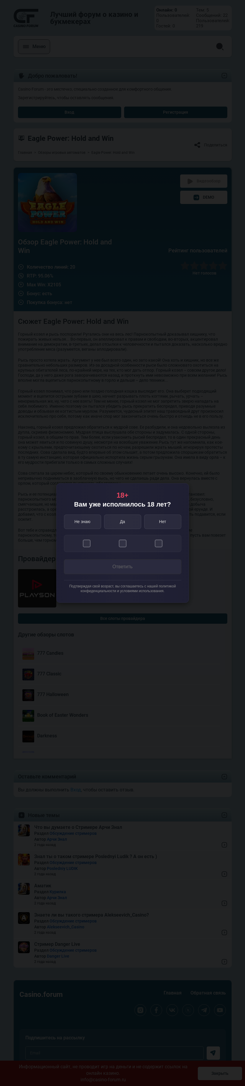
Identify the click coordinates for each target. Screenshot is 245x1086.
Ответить (122, 566)
